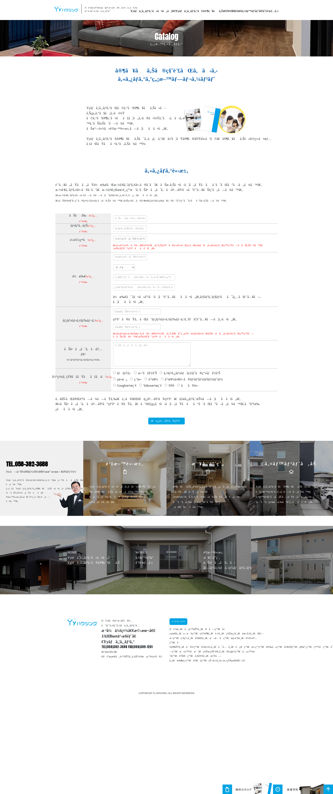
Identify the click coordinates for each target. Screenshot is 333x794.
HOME (72, 552)
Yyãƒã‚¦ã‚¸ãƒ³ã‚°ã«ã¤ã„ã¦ (151, 11)
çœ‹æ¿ (122, 379)
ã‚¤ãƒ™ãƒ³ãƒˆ (250, 11)
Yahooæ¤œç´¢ (152, 385)
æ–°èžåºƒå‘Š (147, 373)
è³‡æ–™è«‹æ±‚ (213, 552)
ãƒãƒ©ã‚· (124, 373)
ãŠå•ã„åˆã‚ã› (219, 562)
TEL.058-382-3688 (27, 464)
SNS (171, 385)
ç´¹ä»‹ (138, 379)
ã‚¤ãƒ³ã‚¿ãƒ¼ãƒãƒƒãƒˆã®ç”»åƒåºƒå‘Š (192, 373)
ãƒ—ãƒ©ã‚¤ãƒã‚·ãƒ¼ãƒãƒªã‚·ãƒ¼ (228, 567)
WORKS (232, 11)
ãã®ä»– (190, 385)
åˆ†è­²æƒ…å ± (271, 11)
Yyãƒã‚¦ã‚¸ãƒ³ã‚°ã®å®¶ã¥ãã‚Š (199, 11)
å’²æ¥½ (153, 379)
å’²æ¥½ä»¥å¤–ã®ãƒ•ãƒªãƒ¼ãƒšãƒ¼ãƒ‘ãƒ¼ (194, 379)
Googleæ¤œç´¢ (127, 385)
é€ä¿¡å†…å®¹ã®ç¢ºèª (166, 420)
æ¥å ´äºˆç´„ (212, 557)
